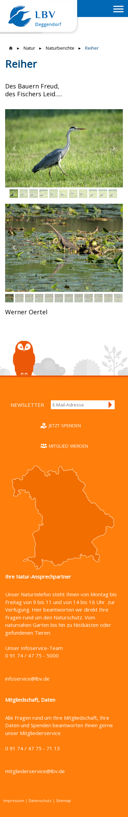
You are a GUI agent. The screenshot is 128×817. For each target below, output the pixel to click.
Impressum (13, 800)
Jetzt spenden (65, 425)
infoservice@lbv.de (27, 678)
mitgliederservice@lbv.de (35, 771)
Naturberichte (60, 48)
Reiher (92, 48)
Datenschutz (40, 800)
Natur (29, 48)
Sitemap (63, 800)
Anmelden (110, 404)
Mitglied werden (68, 446)
